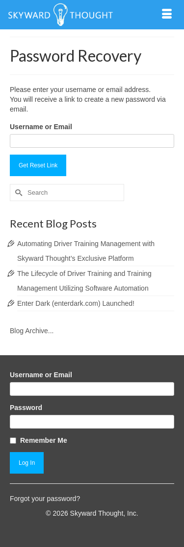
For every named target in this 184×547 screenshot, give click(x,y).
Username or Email (41, 127)
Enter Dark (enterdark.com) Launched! (75, 303)
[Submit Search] (17, 192)
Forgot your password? (45, 498)
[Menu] (167, 14)
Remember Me (43, 440)
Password (26, 407)
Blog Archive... (32, 331)
